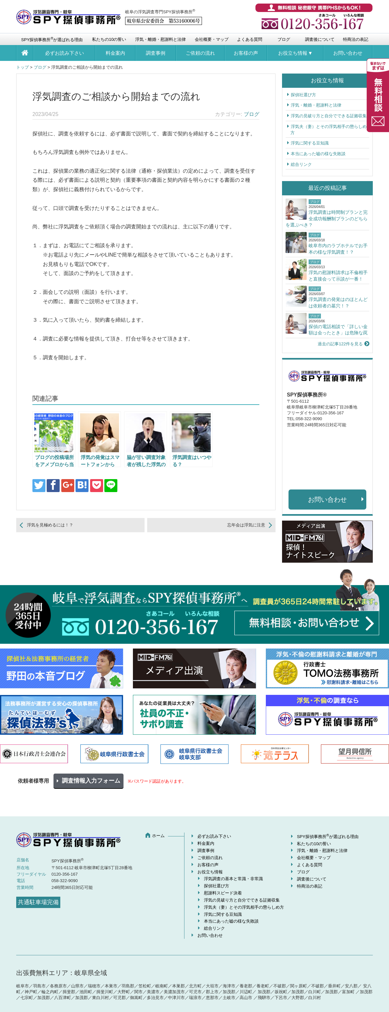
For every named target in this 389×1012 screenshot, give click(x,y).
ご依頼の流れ (200, 53)
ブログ (283, 39)
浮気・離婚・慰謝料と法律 (160, 39)
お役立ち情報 (292, 53)
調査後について (320, 39)
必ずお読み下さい (64, 53)
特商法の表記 (355, 39)
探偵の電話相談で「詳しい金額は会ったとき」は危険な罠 (338, 330)
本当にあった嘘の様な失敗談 (318, 153)
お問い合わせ (347, 53)
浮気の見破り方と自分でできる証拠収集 (329, 115)
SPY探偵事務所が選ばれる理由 (52, 39)
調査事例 (155, 53)
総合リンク (301, 164)
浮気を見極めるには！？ (50, 525)
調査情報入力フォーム (91, 780)
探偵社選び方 (303, 94)
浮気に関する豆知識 (310, 143)
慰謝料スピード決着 (223, 893)
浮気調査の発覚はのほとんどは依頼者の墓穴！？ (338, 302)
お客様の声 (246, 53)
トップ (22, 67)
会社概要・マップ (212, 39)
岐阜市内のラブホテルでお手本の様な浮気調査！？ (338, 249)
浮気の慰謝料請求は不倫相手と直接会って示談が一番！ (338, 276)
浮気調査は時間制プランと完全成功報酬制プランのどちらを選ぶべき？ (327, 218)
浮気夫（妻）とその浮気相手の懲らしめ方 (244, 907)
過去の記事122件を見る (340, 343)
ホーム (158, 835)
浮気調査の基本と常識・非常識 (233, 878)
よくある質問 (249, 39)
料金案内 (115, 53)
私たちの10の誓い (109, 39)
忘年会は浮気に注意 (246, 525)
